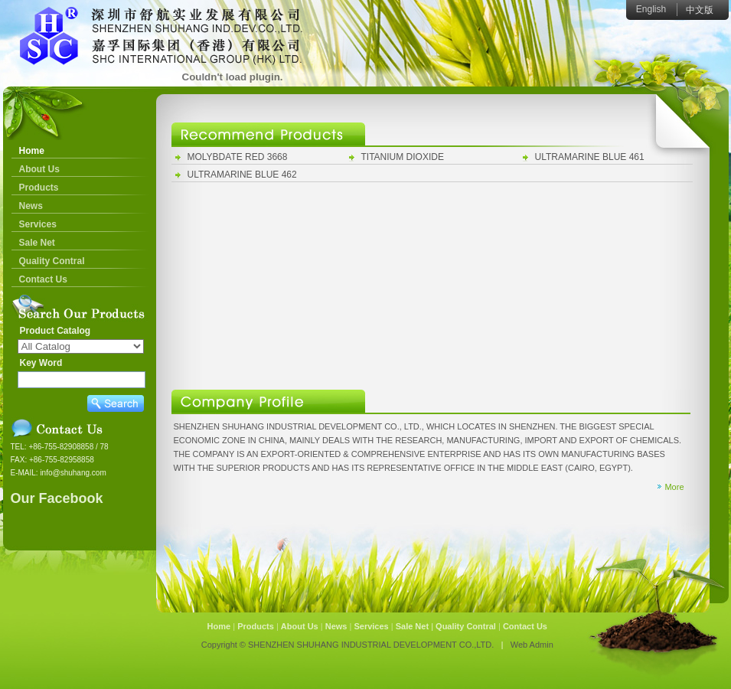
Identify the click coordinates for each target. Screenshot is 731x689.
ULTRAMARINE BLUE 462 (242, 174)
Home (31, 150)
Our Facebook (57, 498)
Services (38, 224)
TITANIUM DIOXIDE (402, 157)
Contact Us (43, 279)
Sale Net (37, 242)
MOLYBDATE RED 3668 (238, 157)
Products (39, 187)
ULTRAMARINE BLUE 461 (590, 157)
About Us (39, 169)
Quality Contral (52, 261)
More (674, 486)
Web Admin (532, 644)
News (31, 206)
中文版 (699, 10)
